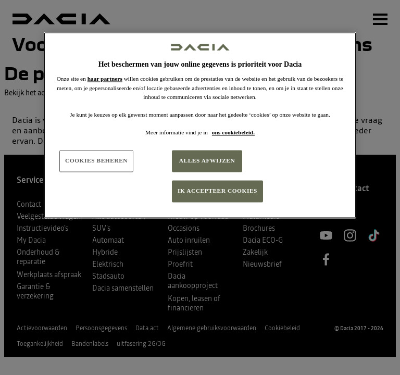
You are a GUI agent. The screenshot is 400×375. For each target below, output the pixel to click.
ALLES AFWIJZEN (207, 160)
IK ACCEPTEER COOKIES (217, 191)
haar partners (105, 79)
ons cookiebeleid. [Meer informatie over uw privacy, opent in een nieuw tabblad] (233, 132)
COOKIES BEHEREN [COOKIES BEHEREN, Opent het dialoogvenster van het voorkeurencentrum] (96, 160)
